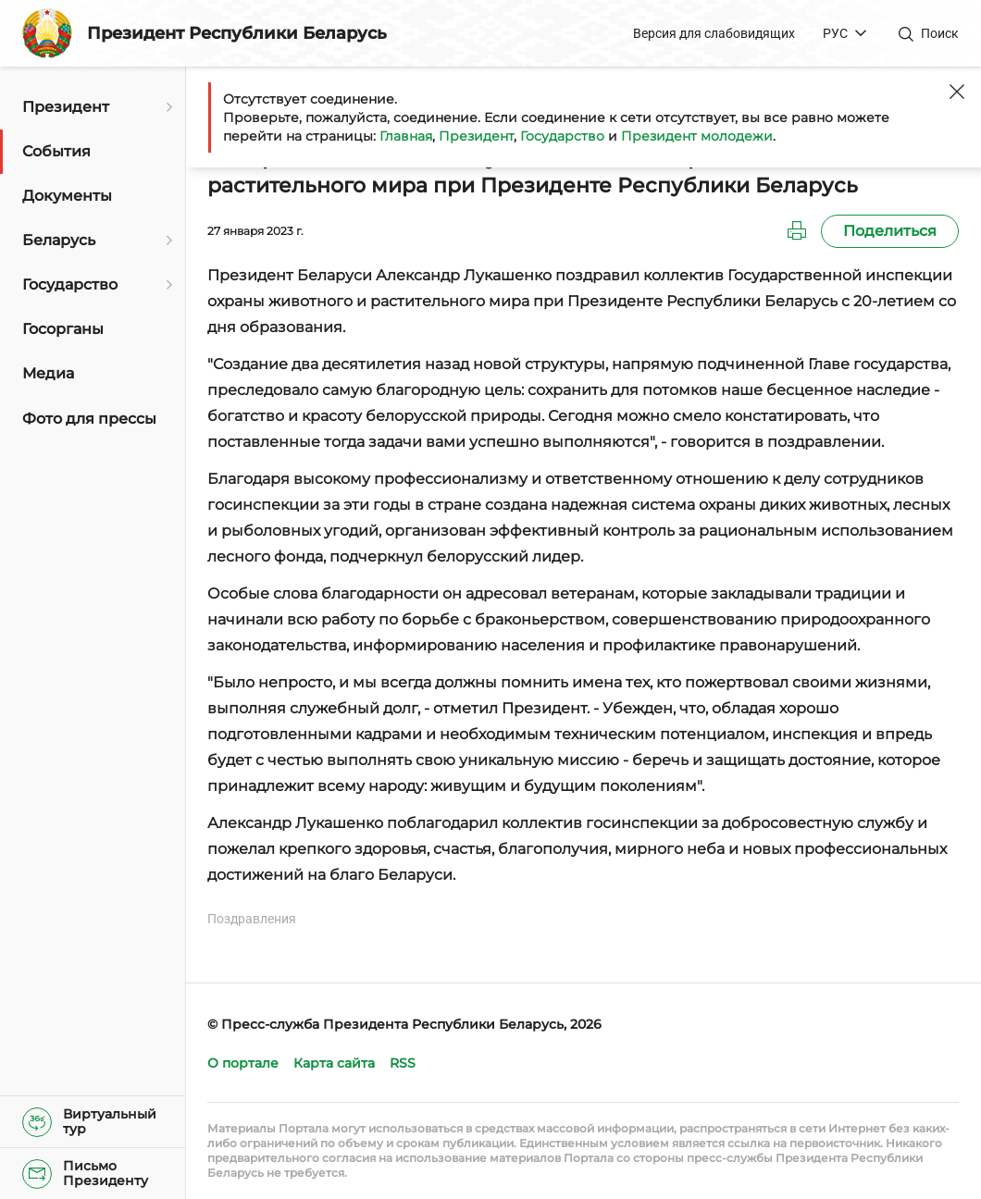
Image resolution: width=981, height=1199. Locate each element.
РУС (835, 33)
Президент (476, 136)
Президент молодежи (697, 136)
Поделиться (890, 231)
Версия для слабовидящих (714, 33)
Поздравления (251, 918)
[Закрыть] (957, 91)
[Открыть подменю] (166, 107)
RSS (403, 1063)
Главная (405, 136)
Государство (562, 136)
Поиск (940, 33)
